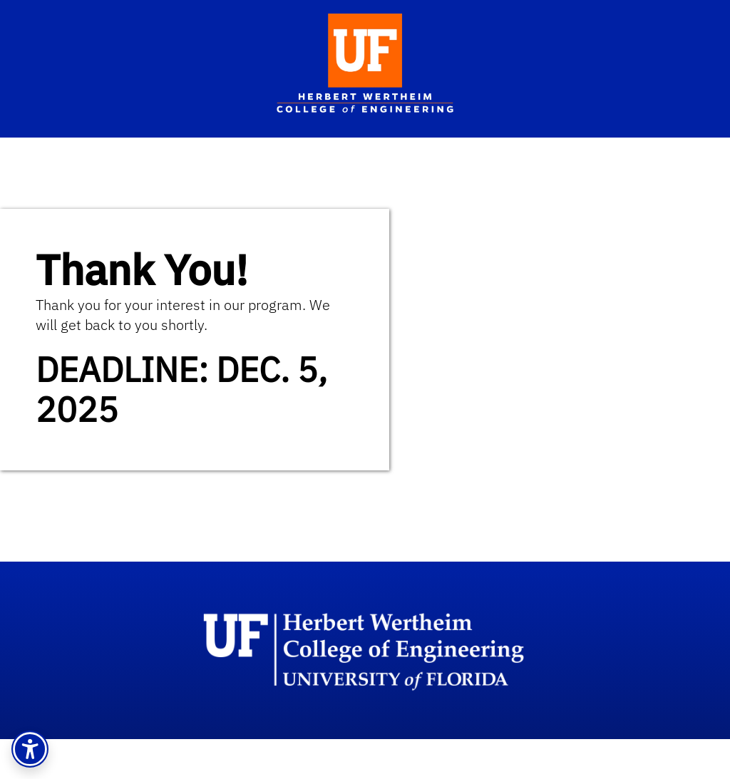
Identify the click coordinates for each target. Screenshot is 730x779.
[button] (29, 749)
